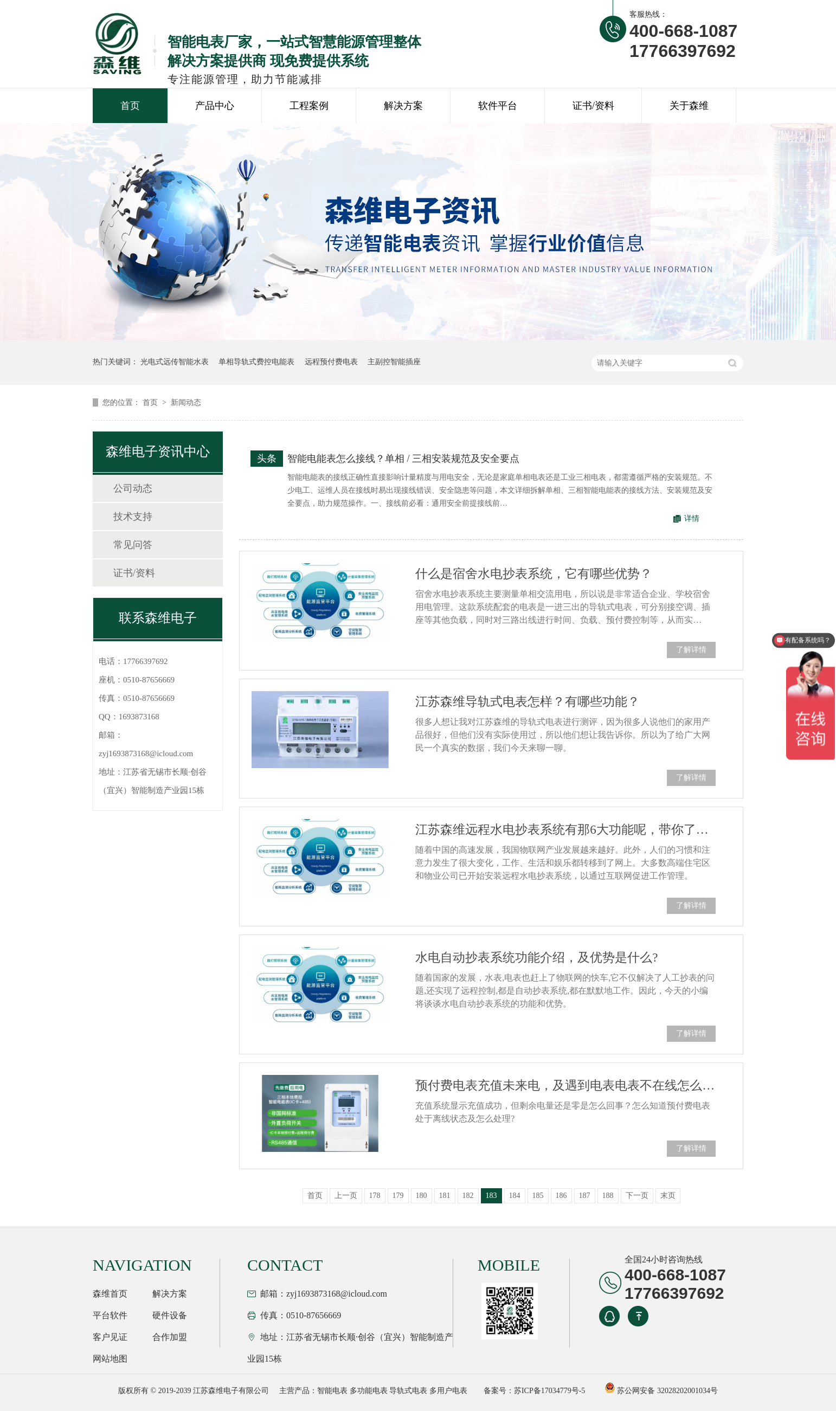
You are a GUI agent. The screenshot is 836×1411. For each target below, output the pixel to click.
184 (514, 1195)
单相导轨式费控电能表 (256, 362)
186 (561, 1195)
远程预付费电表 (331, 362)
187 (584, 1195)
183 (491, 1195)
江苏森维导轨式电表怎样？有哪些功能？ (527, 701)
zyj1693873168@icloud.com (146, 753)
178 (375, 1195)
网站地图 (110, 1358)
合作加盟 (169, 1337)
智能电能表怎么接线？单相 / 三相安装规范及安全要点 (403, 458)
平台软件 (110, 1315)
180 (421, 1195)
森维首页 (110, 1293)
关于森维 (689, 105)
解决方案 (403, 105)
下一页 (637, 1195)
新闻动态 (186, 402)
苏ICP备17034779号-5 (549, 1391)
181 (445, 1195)
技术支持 (132, 516)
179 (398, 1195)
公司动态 (132, 488)
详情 (691, 518)
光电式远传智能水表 (174, 362)
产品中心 (214, 105)
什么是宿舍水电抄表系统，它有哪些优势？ (533, 574)
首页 (130, 105)
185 (538, 1195)
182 (468, 1195)
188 (608, 1195)
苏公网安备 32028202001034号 (661, 1391)
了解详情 (691, 650)
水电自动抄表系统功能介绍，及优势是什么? (536, 957)
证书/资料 (593, 105)
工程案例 (309, 105)
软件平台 (497, 105)
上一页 (346, 1195)
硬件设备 (169, 1315)
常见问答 (132, 544)
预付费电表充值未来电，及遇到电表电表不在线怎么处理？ (565, 1085)
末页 (668, 1195)
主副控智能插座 (394, 362)
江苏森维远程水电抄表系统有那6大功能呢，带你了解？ (565, 829)
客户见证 (110, 1337)
